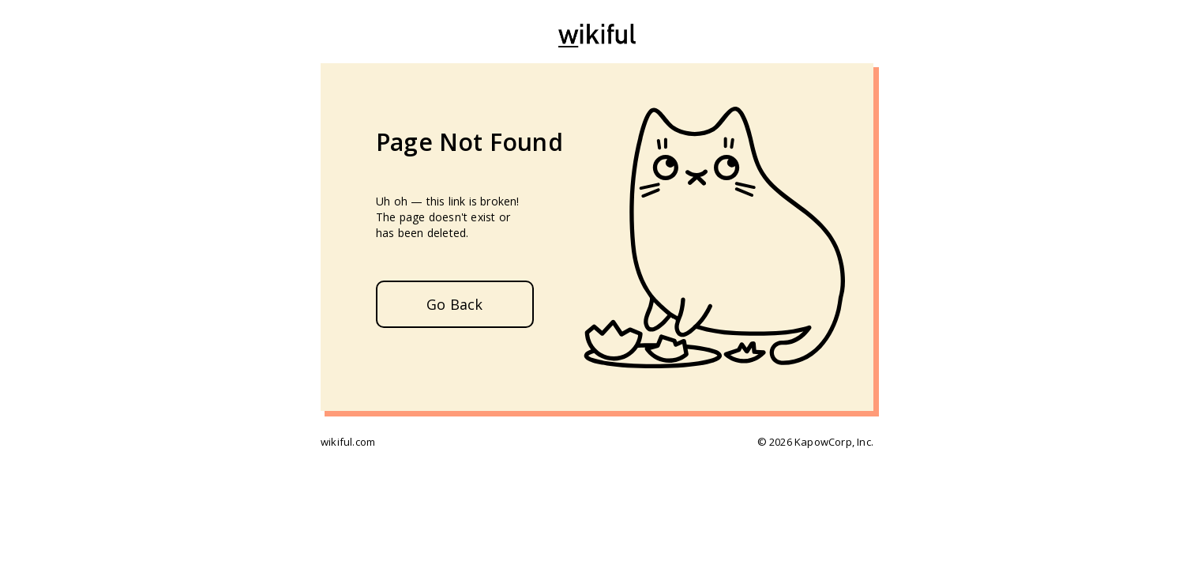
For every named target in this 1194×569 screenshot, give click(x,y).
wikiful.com (348, 442)
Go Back (454, 304)
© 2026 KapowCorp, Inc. (815, 442)
